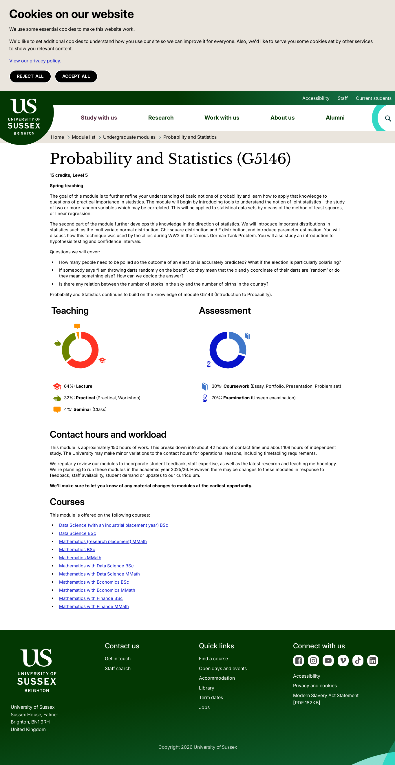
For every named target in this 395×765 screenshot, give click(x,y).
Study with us (99, 117)
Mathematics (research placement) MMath (103, 541)
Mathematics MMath (80, 557)
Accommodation (217, 678)
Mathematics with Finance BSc (91, 598)
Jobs (204, 707)
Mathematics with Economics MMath (97, 590)
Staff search (118, 668)
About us (282, 117)
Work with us (221, 117)
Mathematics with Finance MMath (94, 606)
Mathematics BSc (77, 549)
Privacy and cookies (315, 685)
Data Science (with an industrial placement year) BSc (113, 525)
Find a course (213, 658)
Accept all (76, 76)
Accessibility (316, 98)
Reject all (30, 76)
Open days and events (223, 668)
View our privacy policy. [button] (35, 61)
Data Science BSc (77, 533)
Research (161, 117)
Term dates (211, 697)
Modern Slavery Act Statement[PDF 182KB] (326, 699)
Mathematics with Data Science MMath (99, 574)
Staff (343, 98)
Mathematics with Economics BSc (94, 582)
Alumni (335, 117)
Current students (374, 98)
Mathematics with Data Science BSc (96, 566)
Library (206, 688)
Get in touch (118, 658)
